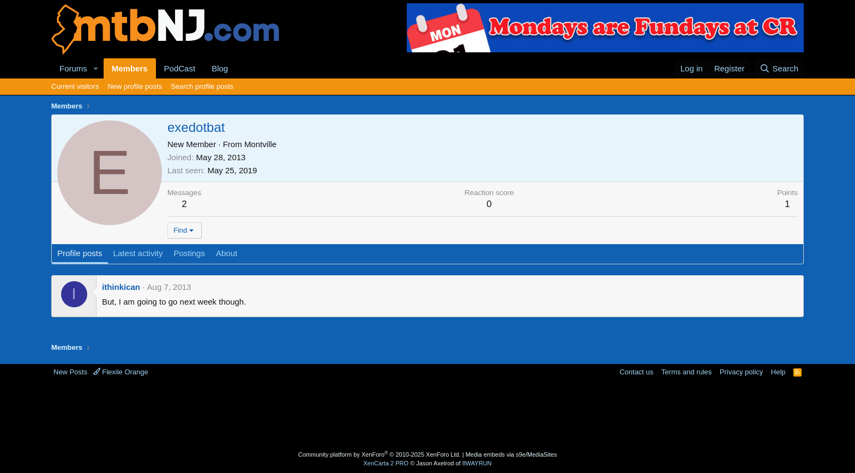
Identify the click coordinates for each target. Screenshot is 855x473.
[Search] (779, 68)
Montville (260, 144)
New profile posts (134, 86)
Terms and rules (686, 372)
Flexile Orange (120, 372)
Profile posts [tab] (80, 253)
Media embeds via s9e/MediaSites (511, 454)
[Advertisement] (384, 412)
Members (130, 68)
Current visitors (75, 86)
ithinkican (121, 287)
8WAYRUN (477, 463)
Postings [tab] (189, 253)
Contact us (636, 372)
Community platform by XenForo (379, 454)
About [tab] (226, 253)
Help (778, 372)
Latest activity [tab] (138, 253)
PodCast (180, 68)
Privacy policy (741, 372)
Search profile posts (202, 86)
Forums (73, 68)
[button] (96, 68)
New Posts (70, 372)
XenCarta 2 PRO (386, 463)
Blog (220, 68)
